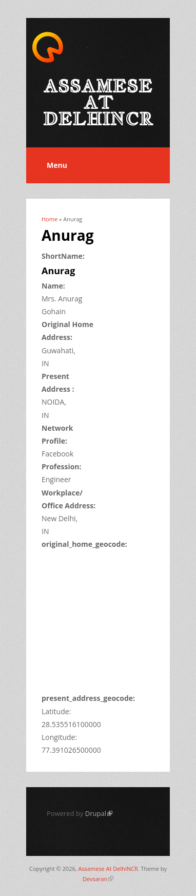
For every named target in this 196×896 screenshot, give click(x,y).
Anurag (58, 270)
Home (49, 219)
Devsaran (98, 879)
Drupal (98, 813)
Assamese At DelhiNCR (108, 868)
